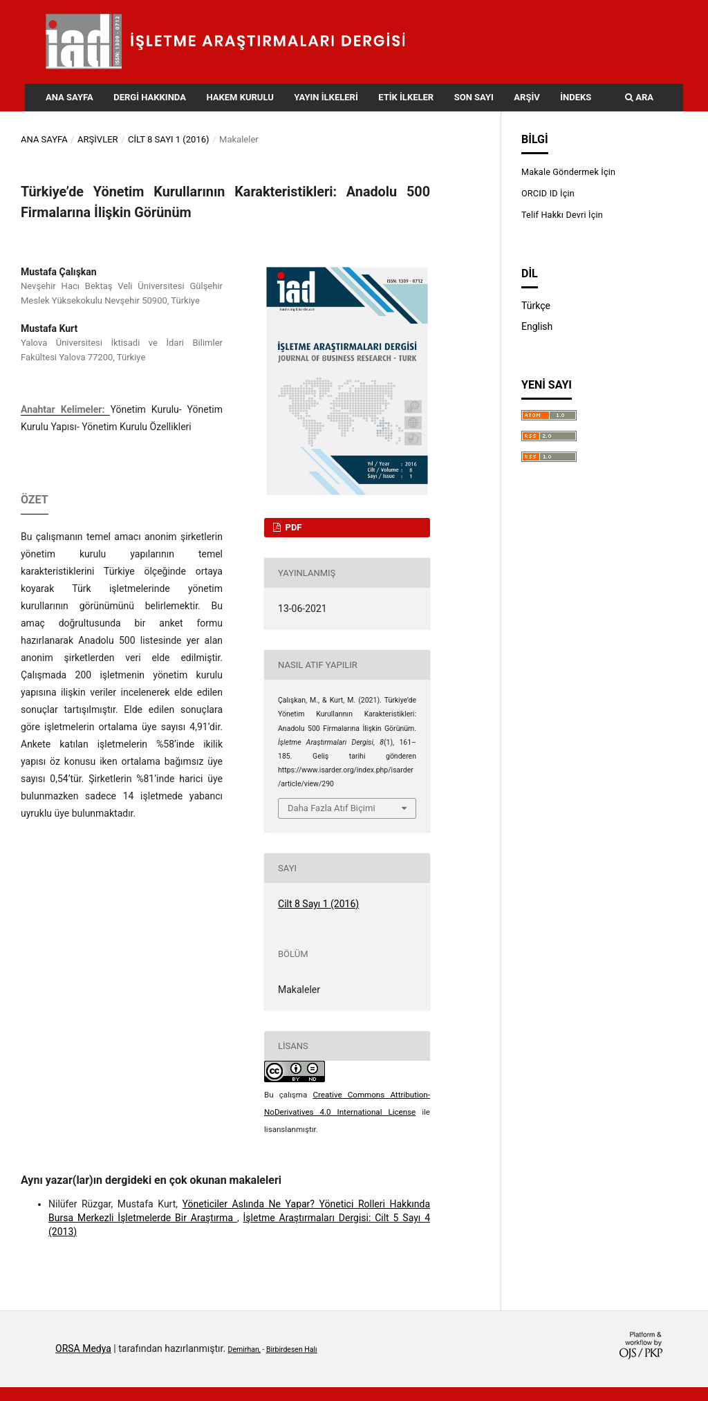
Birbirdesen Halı (291, 1349)
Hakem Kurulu (239, 97)
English (536, 326)
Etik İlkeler (406, 97)
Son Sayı (474, 97)
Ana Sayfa (69, 97)
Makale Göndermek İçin (568, 172)
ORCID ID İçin (548, 193)
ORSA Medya (83, 1348)
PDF (292, 527)
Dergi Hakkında (149, 97)
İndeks (575, 97)
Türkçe (535, 305)
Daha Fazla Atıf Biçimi (331, 808)
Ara (639, 97)
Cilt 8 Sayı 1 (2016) (168, 139)
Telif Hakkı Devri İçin (562, 215)
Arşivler (97, 139)
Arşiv (526, 97)
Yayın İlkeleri (325, 97)
